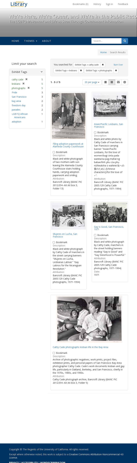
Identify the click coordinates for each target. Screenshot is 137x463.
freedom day (18, 105)
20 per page (92, 82)
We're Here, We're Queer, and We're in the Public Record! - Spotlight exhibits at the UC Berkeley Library (19, 4)
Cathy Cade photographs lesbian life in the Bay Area (80, 347)
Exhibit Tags (19, 72)
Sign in (109, 4)
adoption (16, 121)
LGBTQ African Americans (20, 115)
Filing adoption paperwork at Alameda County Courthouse (68, 145)
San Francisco (19, 96)
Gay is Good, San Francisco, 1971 (109, 228)
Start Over (118, 64)
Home (15, 40)
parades (16, 109)
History (97, 4)
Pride (14, 92)
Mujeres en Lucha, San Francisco (65, 235)
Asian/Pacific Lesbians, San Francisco (108, 125)
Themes (30, 40)
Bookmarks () (80, 4)
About (46, 40)
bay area (16, 101)
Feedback (123, 4)
